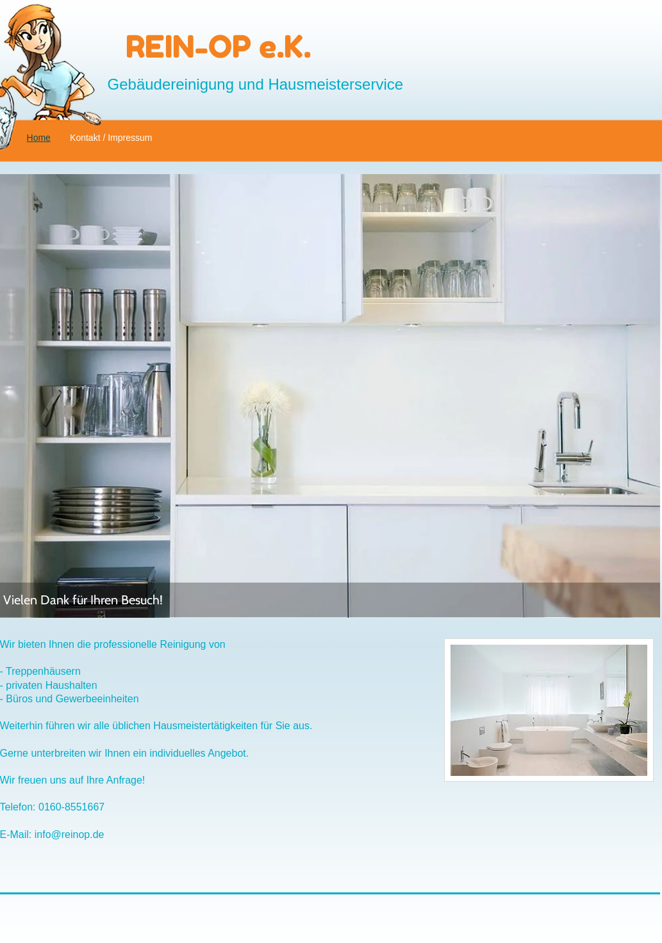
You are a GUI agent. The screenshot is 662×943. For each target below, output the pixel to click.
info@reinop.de (69, 834)
